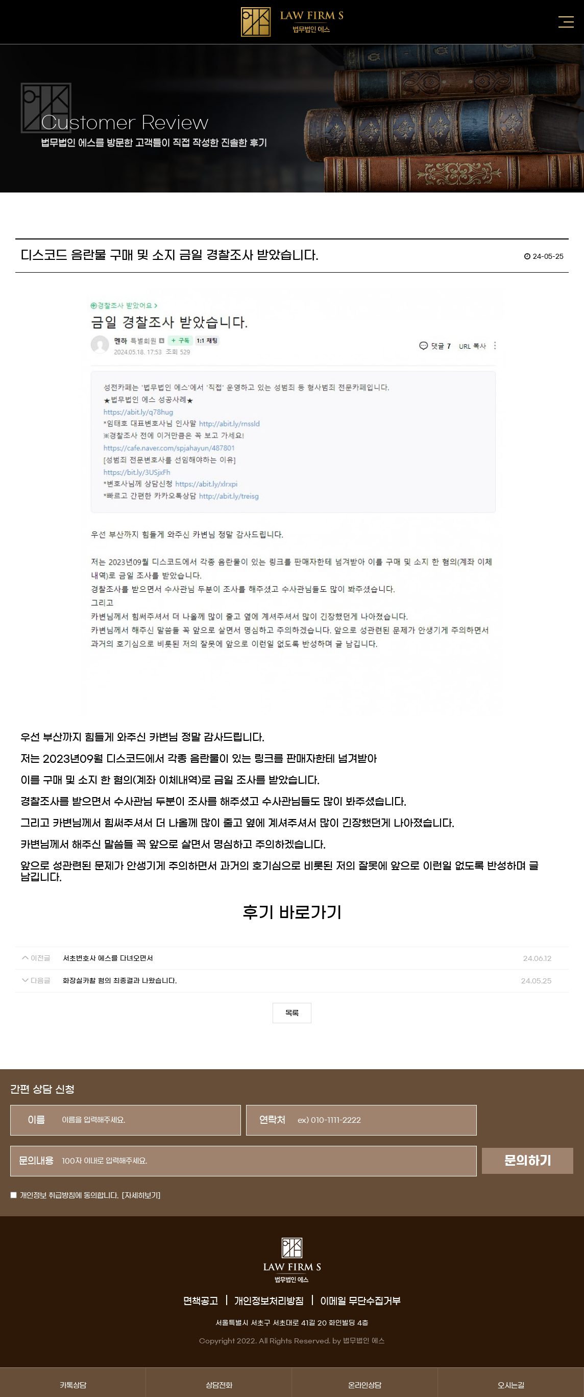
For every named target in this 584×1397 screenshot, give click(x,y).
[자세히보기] (141, 1195)
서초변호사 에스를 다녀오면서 (108, 958)
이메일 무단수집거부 (360, 1301)
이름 (36, 1120)
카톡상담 (72, 1382)
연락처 (272, 1120)
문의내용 (36, 1161)
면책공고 (200, 1301)
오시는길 (510, 1382)
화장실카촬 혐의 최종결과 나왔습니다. (120, 981)
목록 (292, 1013)
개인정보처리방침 (269, 1301)
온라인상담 (364, 1382)
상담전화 (218, 1382)
